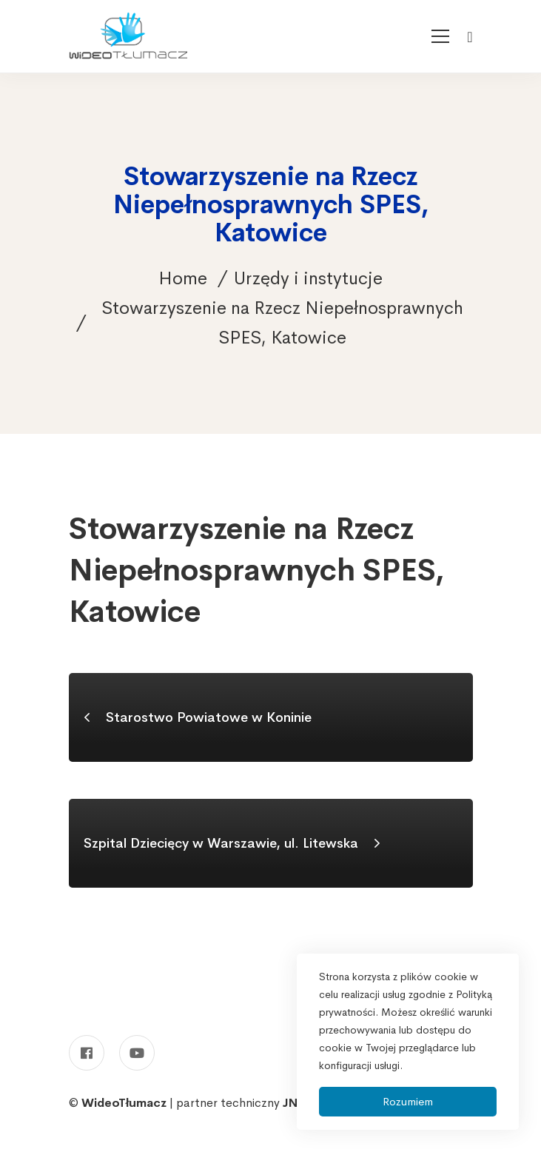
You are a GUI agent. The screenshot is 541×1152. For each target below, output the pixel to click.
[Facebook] (86, 1053)
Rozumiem (408, 1101)
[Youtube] (137, 1053)
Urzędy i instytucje (308, 278)
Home (182, 278)
